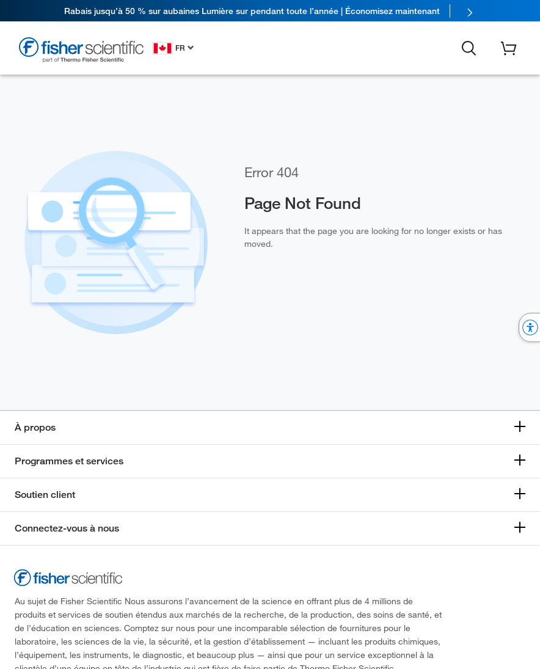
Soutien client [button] (45, 494)
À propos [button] (35, 427)
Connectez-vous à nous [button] (67, 528)
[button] (469, 47)
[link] (270, 10)
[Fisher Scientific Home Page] (81, 50)
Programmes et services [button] (69, 461)
